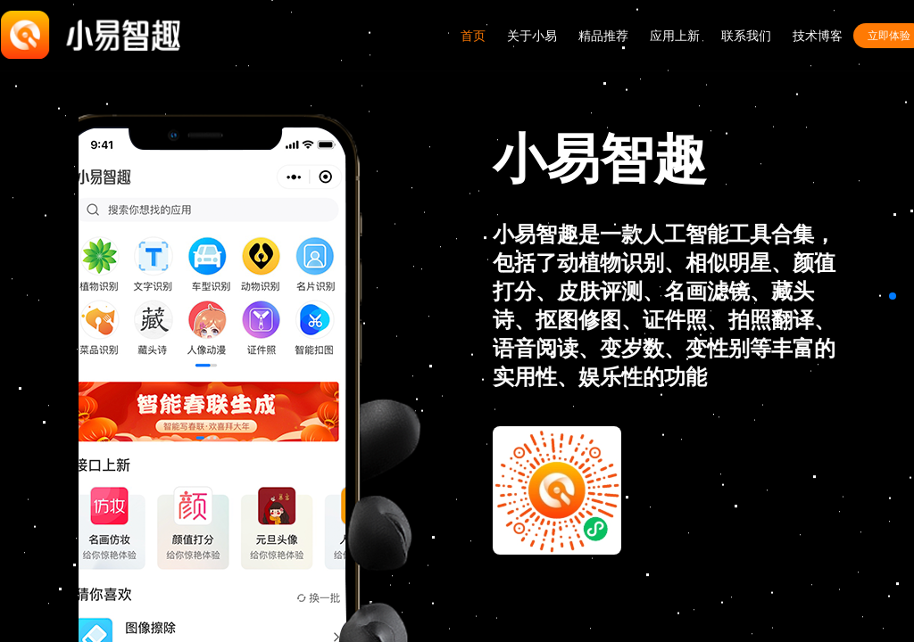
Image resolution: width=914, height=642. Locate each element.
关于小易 (532, 35)
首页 (473, 35)
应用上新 (675, 35)
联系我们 (746, 35)
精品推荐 (603, 35)
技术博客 (818, 35)
